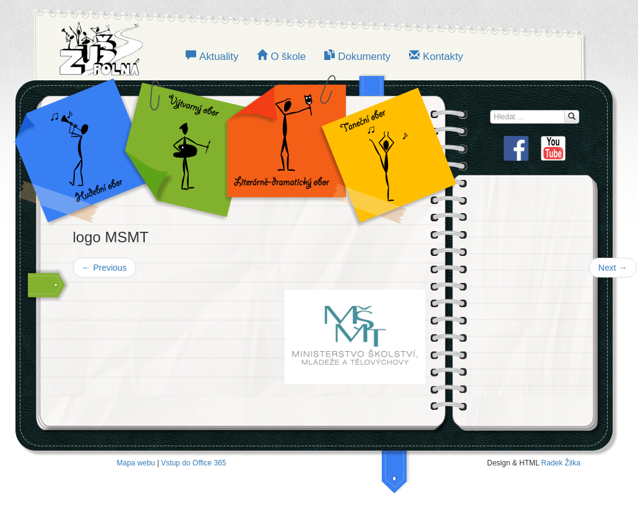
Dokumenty (364, 56)
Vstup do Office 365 (193, 463)
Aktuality (218, 56)
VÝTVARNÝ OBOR (183, 148)
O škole (288, 56)
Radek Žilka (560, 463)
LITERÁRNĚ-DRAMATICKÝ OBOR (283, 148)
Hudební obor (90, 148)
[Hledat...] (571, 117)
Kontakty (443, 56)
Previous (104, 268)
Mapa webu (136, 463)
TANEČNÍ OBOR (382, 148)
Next (612, 268)
